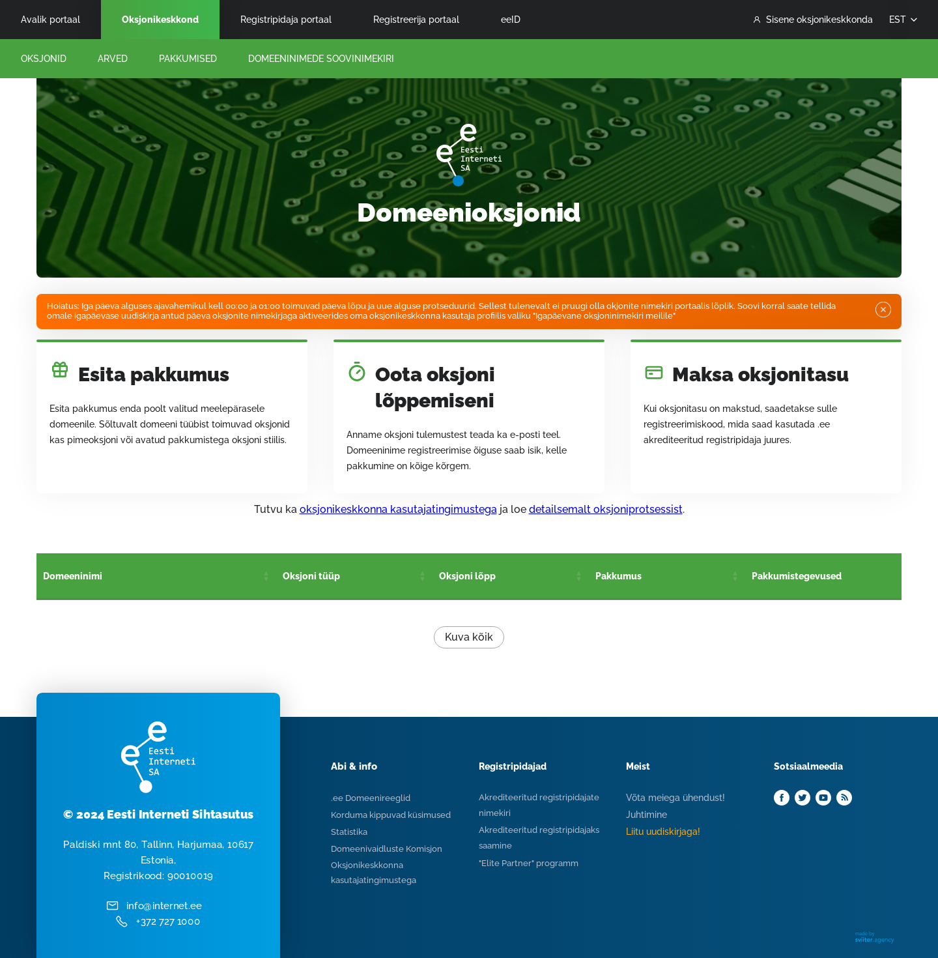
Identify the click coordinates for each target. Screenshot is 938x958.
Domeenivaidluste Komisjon (386, 849)
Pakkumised (188, 58)
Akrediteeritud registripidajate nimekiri (539, 805)
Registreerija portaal (416, 19)
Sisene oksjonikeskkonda (813, 19)
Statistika (349, 832)
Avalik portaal (50, 19)
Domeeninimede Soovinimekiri (321, 58)
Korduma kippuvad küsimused (391, 815)
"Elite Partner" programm (528, 863)
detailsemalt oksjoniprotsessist (606, 509)
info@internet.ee (163, 906)
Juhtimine (646, 814)
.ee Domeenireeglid (370, 798)
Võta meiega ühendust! (675, 797)
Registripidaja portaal (286, 19)
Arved (113, 58)
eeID (510, 19)
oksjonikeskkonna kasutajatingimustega (398, 509)
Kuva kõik (469, 637)
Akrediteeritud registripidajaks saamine (539, 837)
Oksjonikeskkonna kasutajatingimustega (373, 872)
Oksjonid (43, 58)
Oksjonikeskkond (160, 19)
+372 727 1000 (168, 921)
